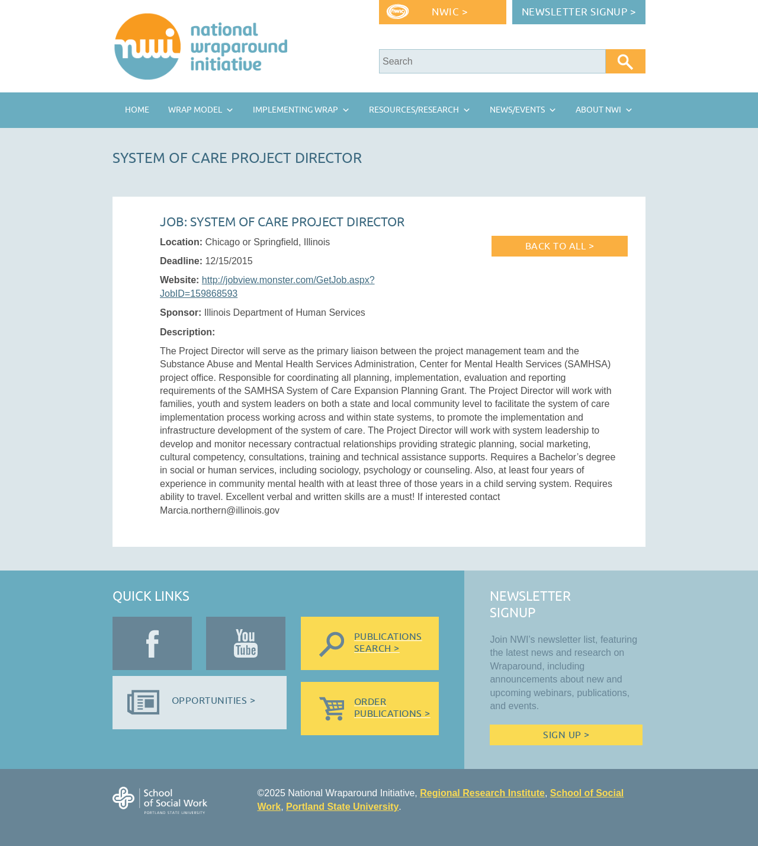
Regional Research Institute (482, 793)
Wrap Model (195, 110)
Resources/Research (414, 110)
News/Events (517, 110)
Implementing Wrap (295, 110)
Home (137, 110)
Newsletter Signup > (579, 12)
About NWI (598, 110)
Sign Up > (566, 735)
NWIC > (450, 12)
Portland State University (342, 807)
